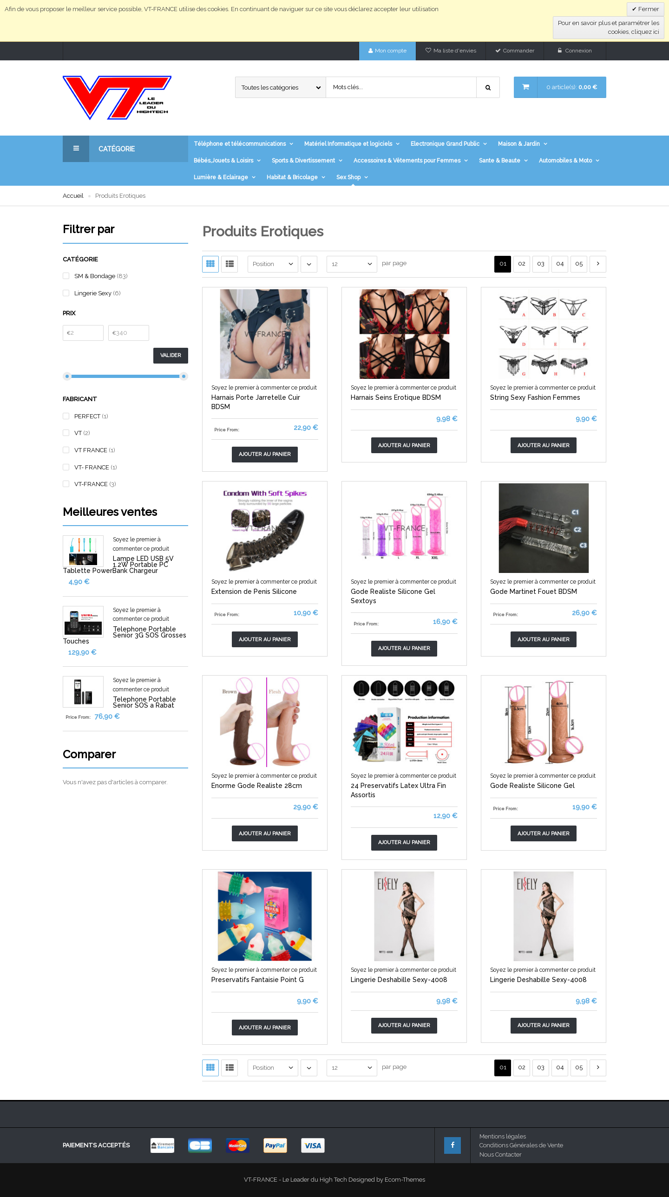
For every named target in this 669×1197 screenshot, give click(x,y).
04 (560, 263)
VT (78, 432)
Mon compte (391, 50)
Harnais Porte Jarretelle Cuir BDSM (255, 402)
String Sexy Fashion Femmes (535, 397)
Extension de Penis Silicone (254, 591)
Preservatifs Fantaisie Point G (257, 979)
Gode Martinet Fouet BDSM (533, 591)
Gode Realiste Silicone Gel (532, 785)
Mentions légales (502, 1136)
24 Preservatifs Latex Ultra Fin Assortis (398, 790)
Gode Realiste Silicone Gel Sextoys (393, 596)
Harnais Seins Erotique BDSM (396, 397)
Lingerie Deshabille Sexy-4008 (399, 979)
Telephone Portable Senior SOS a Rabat (144, 702)
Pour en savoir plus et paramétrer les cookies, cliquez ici (608, 28)
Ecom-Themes (405, 1179)
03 (540, 263)
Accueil (73, 195)
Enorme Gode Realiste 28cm (256, 785)
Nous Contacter (500, 1154)
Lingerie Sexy (93, 293)
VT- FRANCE (92, 467)
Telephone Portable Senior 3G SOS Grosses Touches (124, 635)
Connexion (578, 50)
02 (521, 263)
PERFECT (88, 416)
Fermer (648, 9)
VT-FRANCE (91, 484)
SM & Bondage (94, 276)
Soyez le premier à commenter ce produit (264, 387)
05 (579, 263)
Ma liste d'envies (454, 50)
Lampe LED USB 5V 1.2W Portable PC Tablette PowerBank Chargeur (118, 564)
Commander (518, 50)
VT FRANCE (91, 450)
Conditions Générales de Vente (521, 1145)
